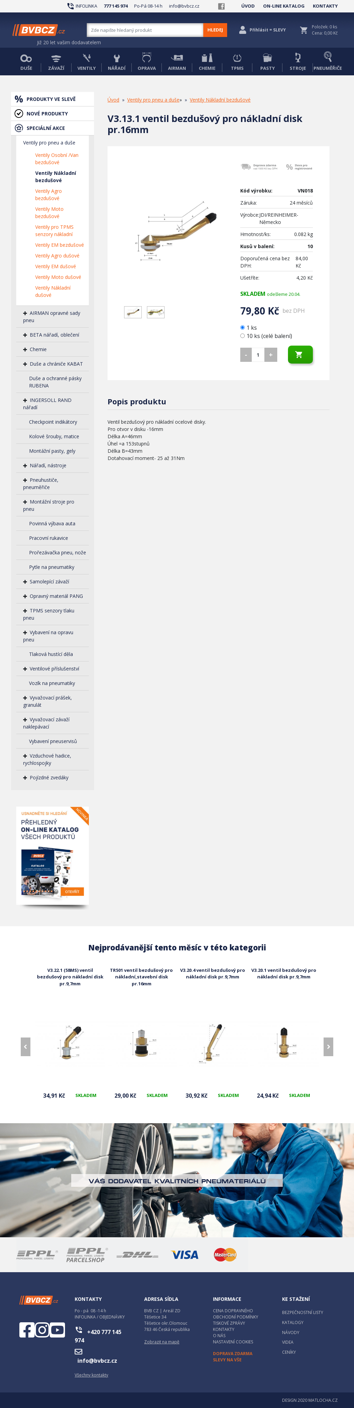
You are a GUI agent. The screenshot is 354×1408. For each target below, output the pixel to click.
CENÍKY (289, 1352)
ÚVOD (248, 6)
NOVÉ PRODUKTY (47, 113)
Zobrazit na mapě (161, 1342)
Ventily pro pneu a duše (49, 142)
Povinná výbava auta (52, 523)
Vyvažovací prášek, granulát (47, 701)
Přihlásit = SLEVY (268, 30)
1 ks (249, 327)
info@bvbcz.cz (184, 6)
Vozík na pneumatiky (52, 683)
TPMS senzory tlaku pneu (48, 614)
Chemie (38, 349)
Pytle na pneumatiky (51, 567)
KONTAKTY (325, 6)
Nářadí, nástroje (48, 465)
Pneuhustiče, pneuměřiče (40, 483)
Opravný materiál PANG (56, 596)
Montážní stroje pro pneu (48, 505)
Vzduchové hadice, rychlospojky (47, 759)
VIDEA (288, 1342)
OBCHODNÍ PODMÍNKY (235, 1317)
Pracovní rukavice (48, 538)
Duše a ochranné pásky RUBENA (55, 382)
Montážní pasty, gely (52, 451)
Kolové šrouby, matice (54, 436)
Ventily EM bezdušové (59, 245)
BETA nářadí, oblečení (54, 334)
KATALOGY (293, 1322)
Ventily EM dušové (55, 266)
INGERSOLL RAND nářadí (47, 404)
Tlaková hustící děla (51, 654)
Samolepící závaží (49, 581)
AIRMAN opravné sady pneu (51, 316)
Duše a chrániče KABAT (56, 363)
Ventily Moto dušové (58, 277)
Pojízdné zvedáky (49, 777)
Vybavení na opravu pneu (48, 636)
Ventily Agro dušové (57, 255)
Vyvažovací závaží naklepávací (46, 723)
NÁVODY (290, 1332)
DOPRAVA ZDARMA (232, 1354)
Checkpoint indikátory (53, 422)
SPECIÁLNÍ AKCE (46, 128)
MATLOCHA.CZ (323, 1400)
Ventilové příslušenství (54, 668)
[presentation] (25, 1047)
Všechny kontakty (91, 1375)
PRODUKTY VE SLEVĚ (51, 99)
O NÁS (219, 1336)
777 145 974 (116, 6)
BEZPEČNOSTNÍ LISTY (302, 1312)
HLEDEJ (215, 30)
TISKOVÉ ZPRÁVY (229, 1323)
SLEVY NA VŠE (227, 1360)
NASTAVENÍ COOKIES (233, 1342)
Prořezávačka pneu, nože (57, 552)
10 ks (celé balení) (266, 336)
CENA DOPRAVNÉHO (233, 1311)
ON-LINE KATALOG (284, 6)
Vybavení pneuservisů (53, 741)
